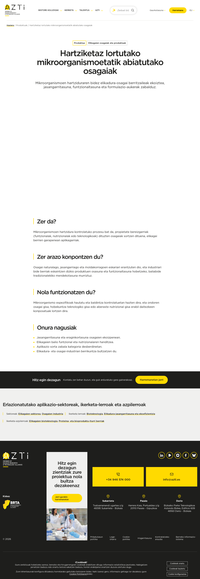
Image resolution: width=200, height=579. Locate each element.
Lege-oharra (113, 538)
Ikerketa (69, 10)
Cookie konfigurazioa (177, 574)
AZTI (97, 10)
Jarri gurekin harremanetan (62, 498)
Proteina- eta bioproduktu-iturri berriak (81, 421)
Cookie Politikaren (78, 574)
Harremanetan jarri (151, 379)
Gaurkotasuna (155, 10)
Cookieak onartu (177, 563)
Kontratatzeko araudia (162, 538)
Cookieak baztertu (177, 569)
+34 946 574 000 (118, 479)
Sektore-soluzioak (48, 10)
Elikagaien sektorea (29, 413)
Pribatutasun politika (96, 538)
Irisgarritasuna (145, 538)
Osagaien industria (52, 413)
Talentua (84, 10)
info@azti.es (171, 479)
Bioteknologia (95, 413)
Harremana (176, 10)
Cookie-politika (126, 538)
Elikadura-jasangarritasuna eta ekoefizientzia (129, 413)
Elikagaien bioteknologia (43, 421)
